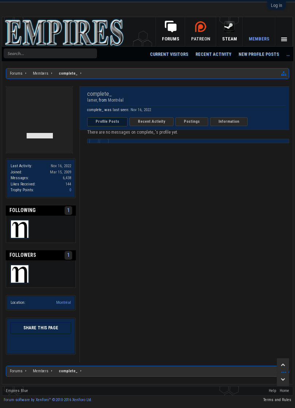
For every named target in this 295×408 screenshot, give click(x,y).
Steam (229, 39)
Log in (276, 5)
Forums (170, 39)
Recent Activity (151, 121)
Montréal (63, 302)
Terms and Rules (277, 399)
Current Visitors (169, 54)
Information (228, 121)
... (288, 54)
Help (272, 390)
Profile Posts (107, 121)
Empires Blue (17, 390)
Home (284, 390)
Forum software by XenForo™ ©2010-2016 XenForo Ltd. (48, 399)
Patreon (200, 39)
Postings (192, 121)
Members (259, 39)
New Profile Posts (258, 54)
